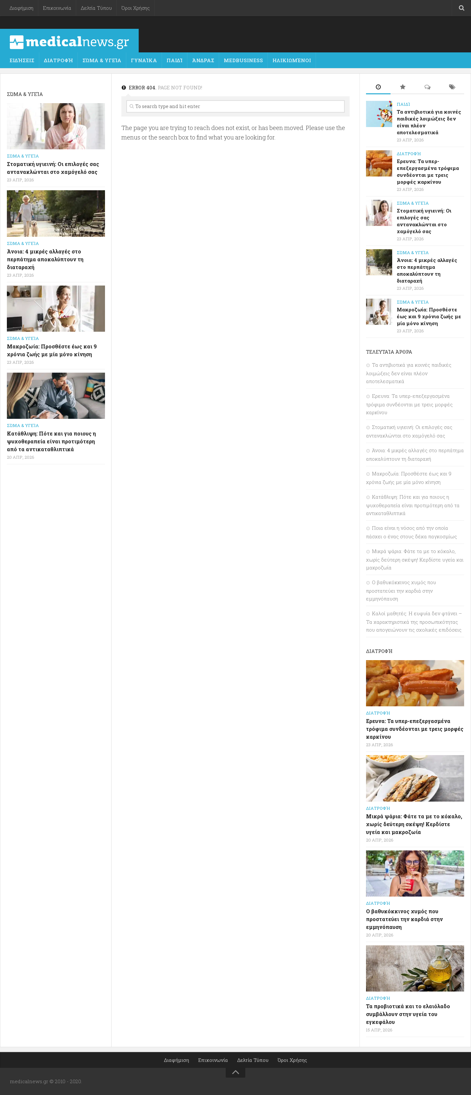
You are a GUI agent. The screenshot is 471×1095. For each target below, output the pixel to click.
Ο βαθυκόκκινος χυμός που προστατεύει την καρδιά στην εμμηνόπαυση (401, 590)
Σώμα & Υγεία (101, 60)
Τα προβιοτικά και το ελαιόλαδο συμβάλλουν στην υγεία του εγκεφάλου (408, 1014)
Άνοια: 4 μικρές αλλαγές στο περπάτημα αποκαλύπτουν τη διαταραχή (45, 259)
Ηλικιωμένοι (291, 60)
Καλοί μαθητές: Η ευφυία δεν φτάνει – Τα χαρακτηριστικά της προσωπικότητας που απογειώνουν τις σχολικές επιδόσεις (414, 621)
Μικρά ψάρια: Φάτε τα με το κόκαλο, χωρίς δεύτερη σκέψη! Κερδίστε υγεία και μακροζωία (414, 559)
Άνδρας (203, 60)
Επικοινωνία (57, 8)
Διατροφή (58, 60)
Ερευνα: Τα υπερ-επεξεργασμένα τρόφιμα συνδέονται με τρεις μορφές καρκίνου (428, 171)
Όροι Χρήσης (135, 8)
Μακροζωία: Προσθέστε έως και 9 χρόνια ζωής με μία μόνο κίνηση (429, 316)
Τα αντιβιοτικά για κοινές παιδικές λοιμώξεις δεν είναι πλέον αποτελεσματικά (408, 373)
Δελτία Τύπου (96, 8)
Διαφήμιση (21, 8)
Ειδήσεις (21, 60)
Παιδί (174, 60)
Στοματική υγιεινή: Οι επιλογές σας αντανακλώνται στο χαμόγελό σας (424, 220)
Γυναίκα (144, 60)
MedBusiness (243, 60)
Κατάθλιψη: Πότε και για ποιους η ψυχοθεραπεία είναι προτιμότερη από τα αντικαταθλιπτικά (51, 441)
